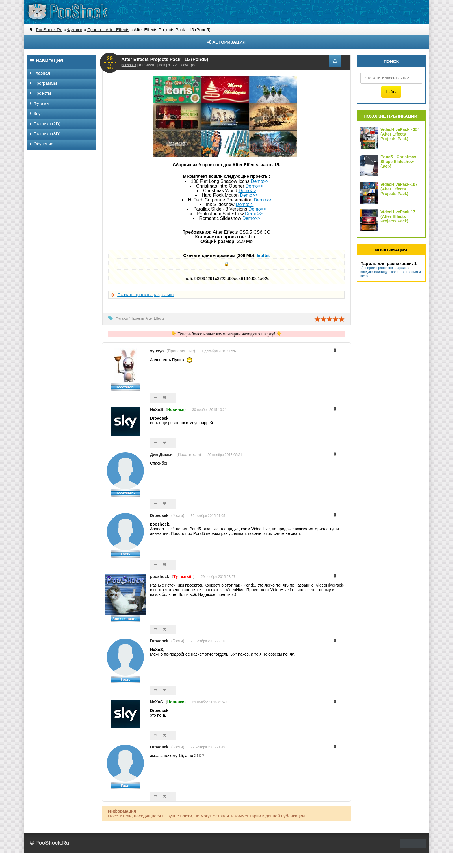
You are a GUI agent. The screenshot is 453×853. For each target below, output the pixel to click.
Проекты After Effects (147, 318)
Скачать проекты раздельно (145, 294)
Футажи (122, 318)
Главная (40, 73)
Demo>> (259, 181)
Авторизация (226, 42)
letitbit (263, 255)
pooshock (128, 65)
